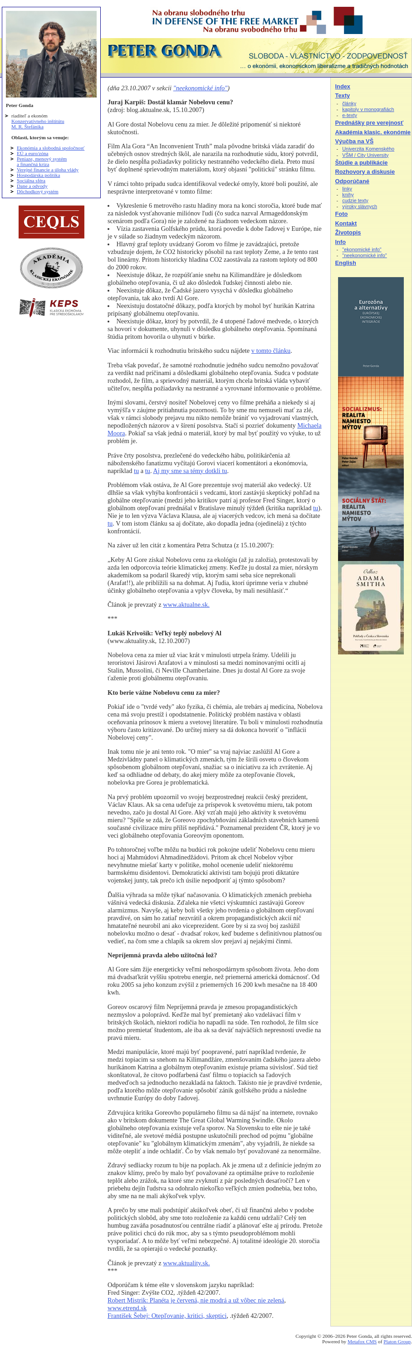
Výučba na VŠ (354, 141)
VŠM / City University (365, 155)
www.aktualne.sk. (186, 604)
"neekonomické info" (200, 88)
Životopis (348, 232)
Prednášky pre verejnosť (369, 122)
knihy (347, 194)
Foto (341, 213)
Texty (342, 95)
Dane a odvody (32, 186)
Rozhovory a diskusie (365, 171)
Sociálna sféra (31, 180)
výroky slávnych (359, 206)
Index (342, 86)
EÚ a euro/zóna (33, 153)
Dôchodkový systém (38, 191)
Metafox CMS (362, 1341)
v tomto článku (270, 350)
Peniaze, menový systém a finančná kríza (42, 161)
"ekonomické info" (361, 249)
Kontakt (346, 223)
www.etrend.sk (127, 1308)
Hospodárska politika (38, 175)
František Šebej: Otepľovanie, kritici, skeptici (167, 1315)
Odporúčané (352, 181)
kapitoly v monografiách (368, 109)
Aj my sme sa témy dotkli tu (190, 470)
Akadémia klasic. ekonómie (373, 132)
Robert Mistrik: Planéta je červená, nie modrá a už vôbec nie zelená (196, 1300)
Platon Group (397, 1341)
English (345, 262)
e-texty (349, 115)
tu (136, 470)
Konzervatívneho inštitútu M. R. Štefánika (37, 123)
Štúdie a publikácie (361, 162)
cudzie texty (355, 200)
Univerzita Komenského (368, 148)
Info (340, 242)
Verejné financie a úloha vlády (47, 169)
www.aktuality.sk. (186, 1263)
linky (347, 188)
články (349, 103)
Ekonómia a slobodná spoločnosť (50, 148)
